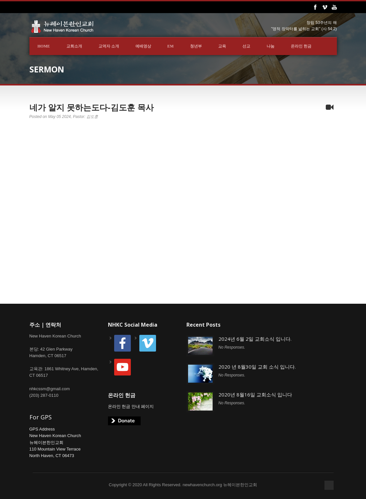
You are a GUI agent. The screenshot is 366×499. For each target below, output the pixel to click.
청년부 (196, 46)
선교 (246, 46)
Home (44, 46)
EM (170, 46)
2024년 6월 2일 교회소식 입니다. (254, 339)
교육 (222, 46)
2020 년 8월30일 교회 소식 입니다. (257, 366)
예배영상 (143, 46)
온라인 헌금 (301, 46)
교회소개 (74, 46)
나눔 (270, 46)
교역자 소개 (108, 46)
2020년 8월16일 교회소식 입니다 (255, 394)
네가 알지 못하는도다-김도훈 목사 (91, 107)
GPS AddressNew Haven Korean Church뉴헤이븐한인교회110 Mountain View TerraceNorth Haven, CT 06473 (55, 442)
